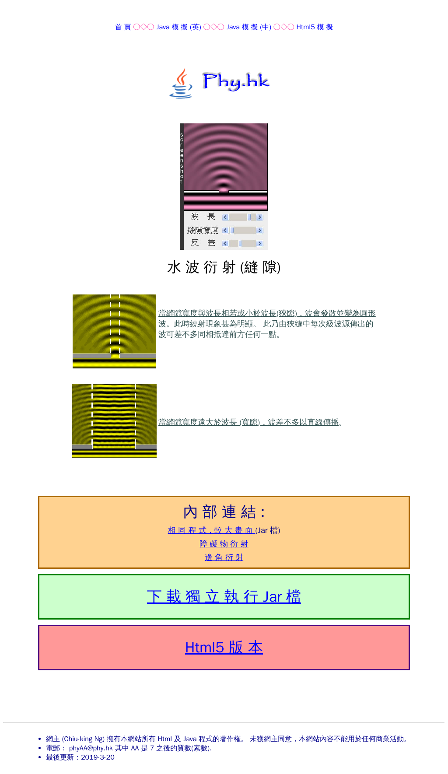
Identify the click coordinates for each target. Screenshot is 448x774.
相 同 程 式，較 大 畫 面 (212, 530)
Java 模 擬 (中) (248, 27)
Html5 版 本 (224, 647)
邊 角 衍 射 (224, 557)
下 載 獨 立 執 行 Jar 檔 (224, 596)
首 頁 (123, 27)
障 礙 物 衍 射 (224, 544)
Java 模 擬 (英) (178, 27)
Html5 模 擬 (315, 27)
